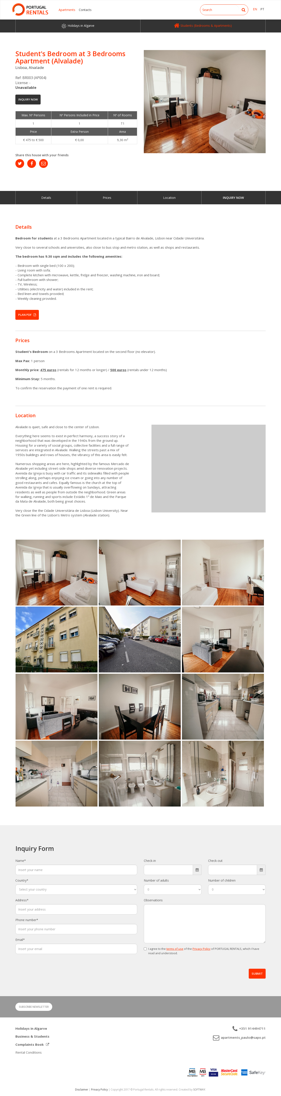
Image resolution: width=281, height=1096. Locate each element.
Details (46, 198)
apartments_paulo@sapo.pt (243, 1037)
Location (169, 198)
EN (255, 9)
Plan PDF (27, 315)
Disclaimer (81, 1089)
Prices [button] (22, 340)
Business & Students (32, 1036)
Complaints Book (32, 1044)
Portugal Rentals (30, 9)
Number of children (222, 880)
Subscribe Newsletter (34, 1007)
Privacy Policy (202, 949)
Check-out (215, 861)
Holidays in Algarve (31, 1028)
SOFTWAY (199, 1089)
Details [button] (23, 226)
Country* (21, 880)
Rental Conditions (28, 1052)
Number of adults (156, 880)
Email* (20, 940)
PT (262, 9)
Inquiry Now (28, 99)
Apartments (67, 10)
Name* (20, 861)
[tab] (140, 226)
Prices (107, 198)
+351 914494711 (252, 1028)
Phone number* (26, 920)
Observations (153, 900)
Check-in (150, 861)
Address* (22, 900)
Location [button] (25, 415)
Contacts (85, 10)
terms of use (174, 949)
